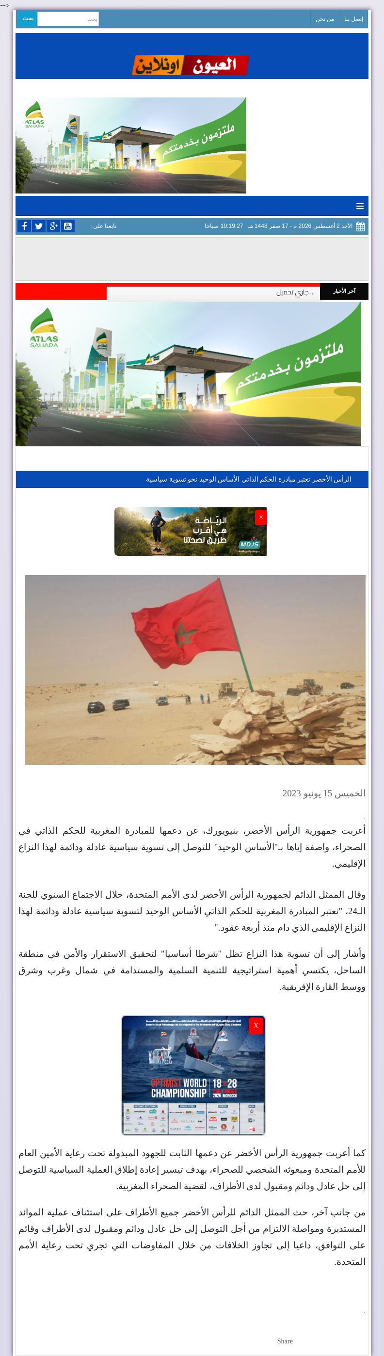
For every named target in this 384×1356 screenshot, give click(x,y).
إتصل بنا (353, 19)
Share (285, 1341)
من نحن (325, 19)
